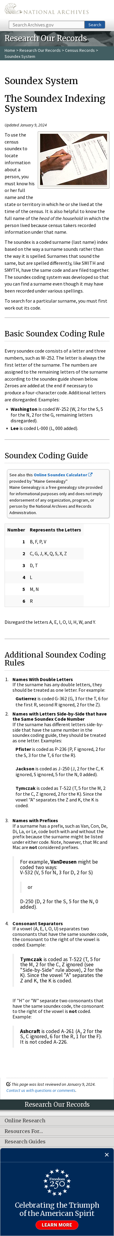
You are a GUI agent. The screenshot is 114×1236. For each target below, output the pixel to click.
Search (94, 24)
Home (10, 50)
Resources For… (24, 1131)
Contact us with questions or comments (40, 1090)
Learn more (57, 1225)
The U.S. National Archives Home (46, 10)
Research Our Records (40, 50)
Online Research (25, 1121)
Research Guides (25, 1142)
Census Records (80, 50)
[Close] (107, 1155)
